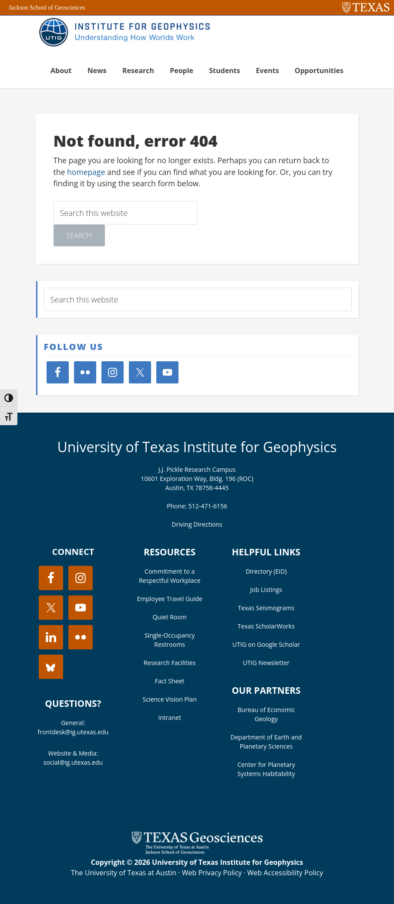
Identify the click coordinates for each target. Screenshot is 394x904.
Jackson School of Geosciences (47, 7)
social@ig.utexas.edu (73, 762)
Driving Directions (197, 524)
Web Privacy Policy (212, 872)
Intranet (169, 717)
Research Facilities (170, 663)
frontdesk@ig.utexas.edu (72, 732)
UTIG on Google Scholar (266, 644)
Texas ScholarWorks (266, 626)
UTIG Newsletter (266, 663)
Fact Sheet (170, 681)
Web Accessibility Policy (285, 872)
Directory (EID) (266, 571)
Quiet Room (169, 617)
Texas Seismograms (266, 608)
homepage (86, 172)
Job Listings (266, 589)
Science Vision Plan (169, 699)
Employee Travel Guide (169, 599)
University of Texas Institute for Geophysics (197, 446)
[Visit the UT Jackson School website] (197, 852)
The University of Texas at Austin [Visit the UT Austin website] (123, 872)
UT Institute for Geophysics (127, 33)
